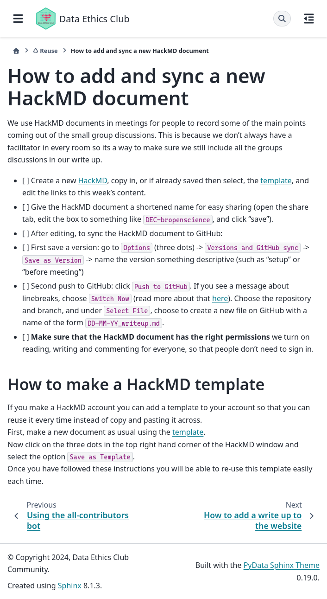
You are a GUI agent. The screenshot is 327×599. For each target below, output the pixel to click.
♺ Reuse (45, 50)
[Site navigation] (18, 18)
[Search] (282, 18)
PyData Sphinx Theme (282, 565)
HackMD (92, 180)
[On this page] (309, 18)
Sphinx (70, 585)
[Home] (16, 51)
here (220, 298)
